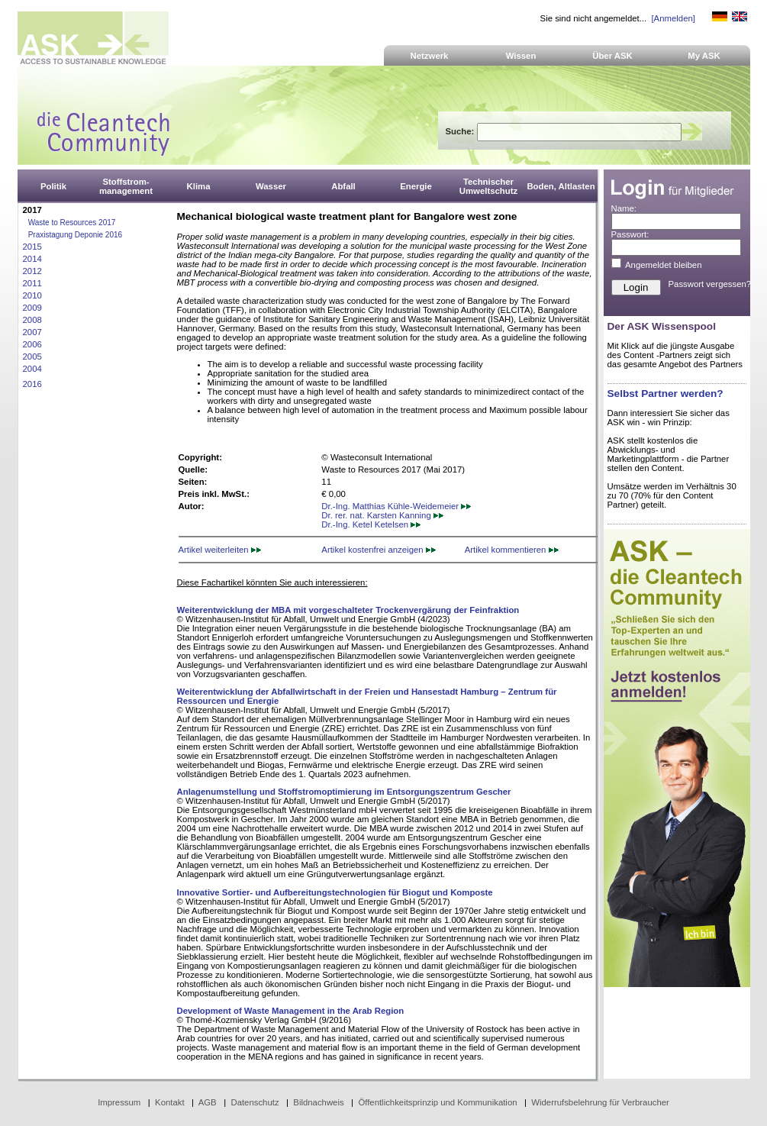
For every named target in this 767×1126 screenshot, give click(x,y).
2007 (32, 332)
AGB (207, 1102)
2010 (32, 295)
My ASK (704, 55)
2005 (32, 356)
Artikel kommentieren (512, 549)
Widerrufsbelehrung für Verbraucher (600, 1102)
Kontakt (170, 1102)
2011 (32, 283)
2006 (32, 344)
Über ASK (612, 55)
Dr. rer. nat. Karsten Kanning (382, 515)
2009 (32, 307)
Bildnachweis (318, 1102)
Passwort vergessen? (710, 284)
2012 (32, 271)
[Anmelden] (672, 18)
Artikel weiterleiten (220, 549)
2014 (32, 258)
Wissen (521, 55)
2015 (32, 246)
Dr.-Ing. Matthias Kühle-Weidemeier (396, 506)
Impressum (119, 1102)
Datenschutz (254, 1102)
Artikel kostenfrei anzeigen (378, 549)
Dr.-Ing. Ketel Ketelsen (371, 524)
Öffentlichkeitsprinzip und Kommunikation (437, 1102)
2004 (32, 368)
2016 (32, 384)
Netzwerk (430, 55)
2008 (32, 319)
